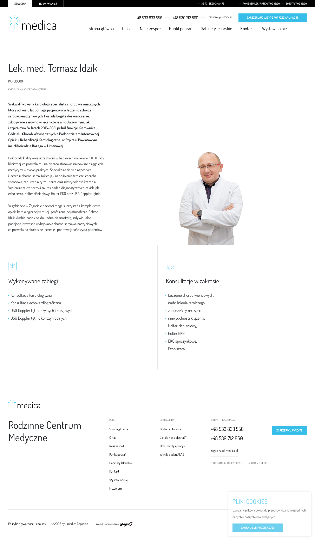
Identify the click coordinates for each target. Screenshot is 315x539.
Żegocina (20, 3)
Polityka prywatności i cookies (27, 524)
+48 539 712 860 (185, 18)
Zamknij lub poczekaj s (258, 528)
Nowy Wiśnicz (48, 3)
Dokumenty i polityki (172, 446)
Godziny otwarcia (171, 429)
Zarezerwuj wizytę (289, 430)
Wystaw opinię (274, 28)
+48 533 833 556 (148, 18)
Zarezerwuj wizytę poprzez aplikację (272, 17)
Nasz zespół (150, 28)
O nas (127, 28)
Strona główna (101, 28)
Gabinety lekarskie (216, 28)
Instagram (304, 28)
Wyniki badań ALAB (172, 454)
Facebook (297, 28)
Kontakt (247, 28)
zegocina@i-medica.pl (220, 17)
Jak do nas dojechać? (173, 437)
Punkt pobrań (180, 28)
